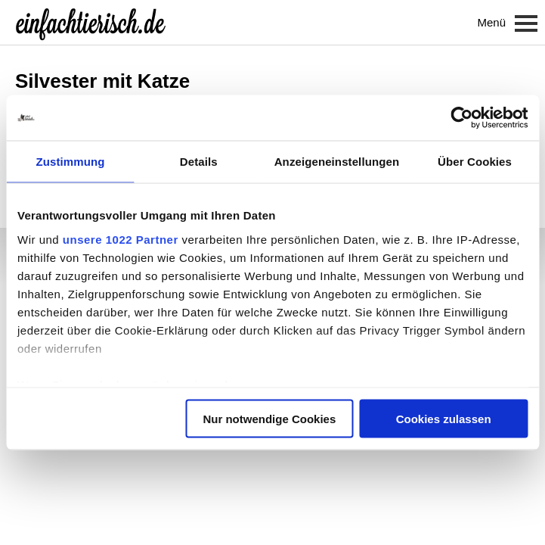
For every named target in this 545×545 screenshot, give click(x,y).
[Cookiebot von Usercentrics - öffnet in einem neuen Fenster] (461, 118)
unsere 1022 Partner (120, 238)
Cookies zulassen (443, 419)
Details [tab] (199, 161)
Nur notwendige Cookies (269, 419)
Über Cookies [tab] (475, 161)
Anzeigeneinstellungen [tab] (336, 161)
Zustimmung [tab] (70, 161)
